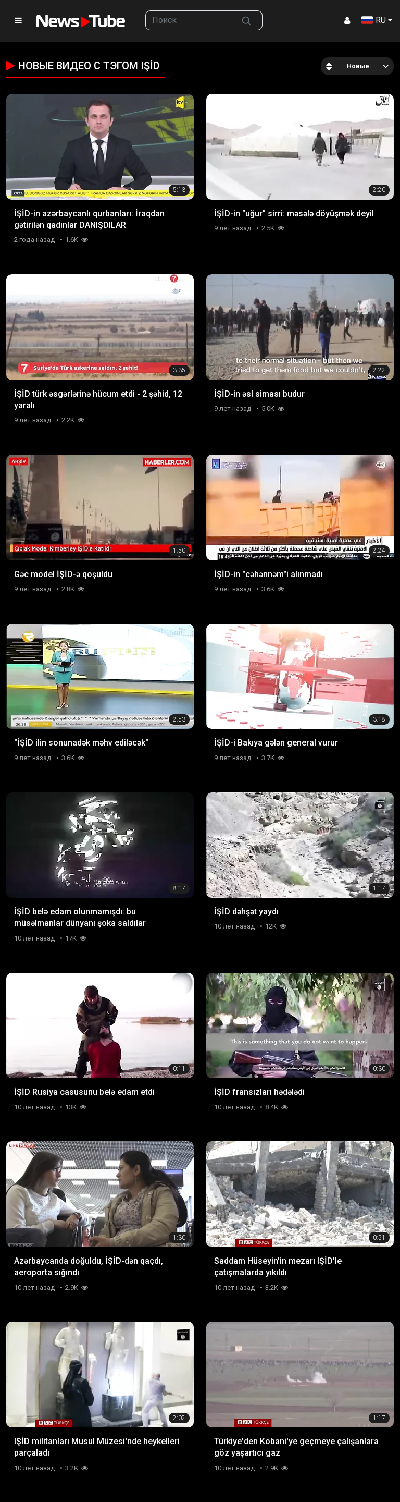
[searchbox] (188, 20)
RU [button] (373, 20)
